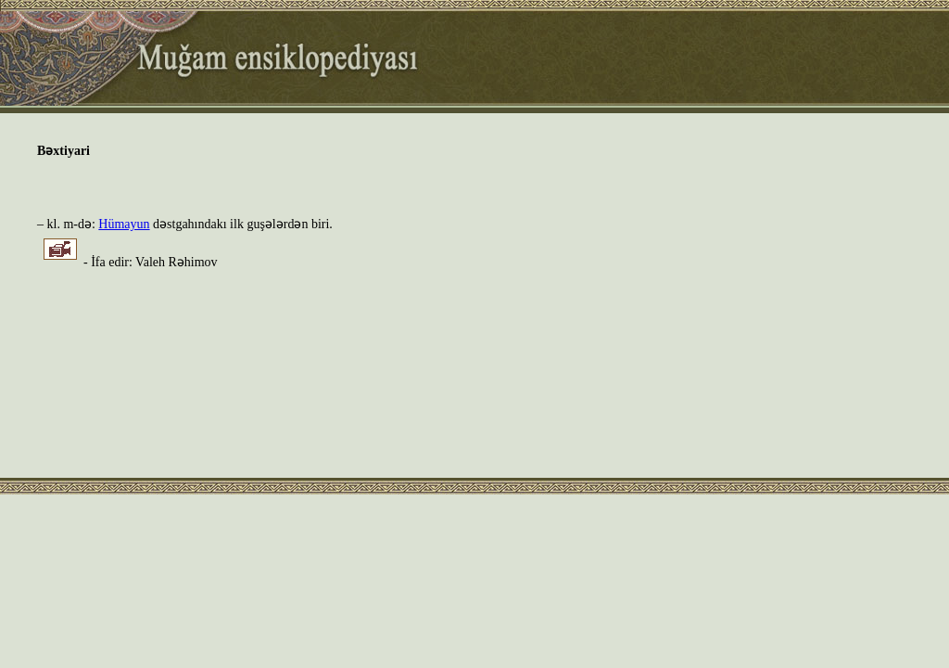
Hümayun (123, 224)
